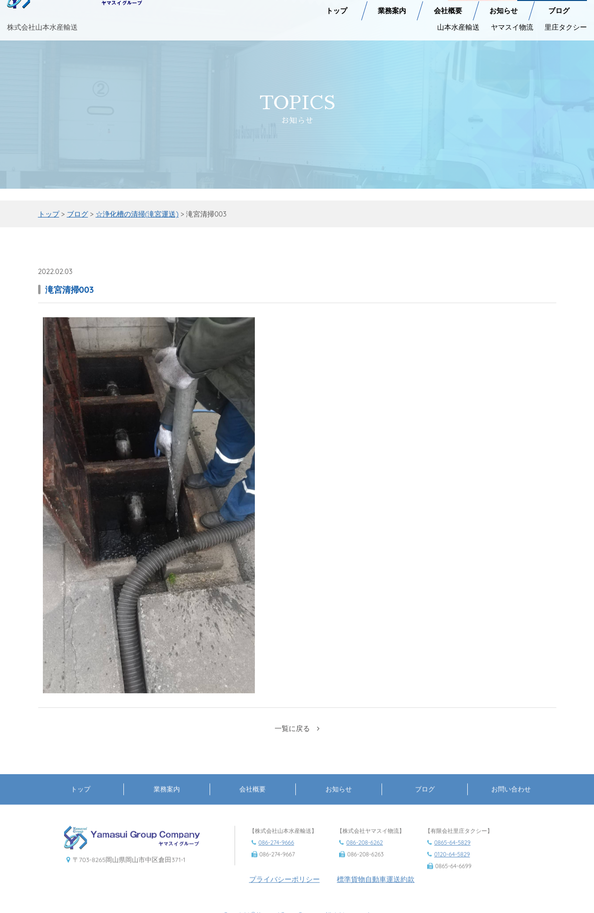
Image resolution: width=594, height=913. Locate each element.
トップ (336, 5)
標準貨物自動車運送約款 (376, 890)
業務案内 (392, 5)
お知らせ (503, 5)
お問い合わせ (511, 800)
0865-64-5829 (452, 853)
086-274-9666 (276, 853)
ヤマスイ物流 (512, 21)
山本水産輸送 (458, 21)
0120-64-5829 (452, 865)
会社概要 (448, 5)
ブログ (559, 5)
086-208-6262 (364, 853)
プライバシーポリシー (284, 890)
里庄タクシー (566, 21)
